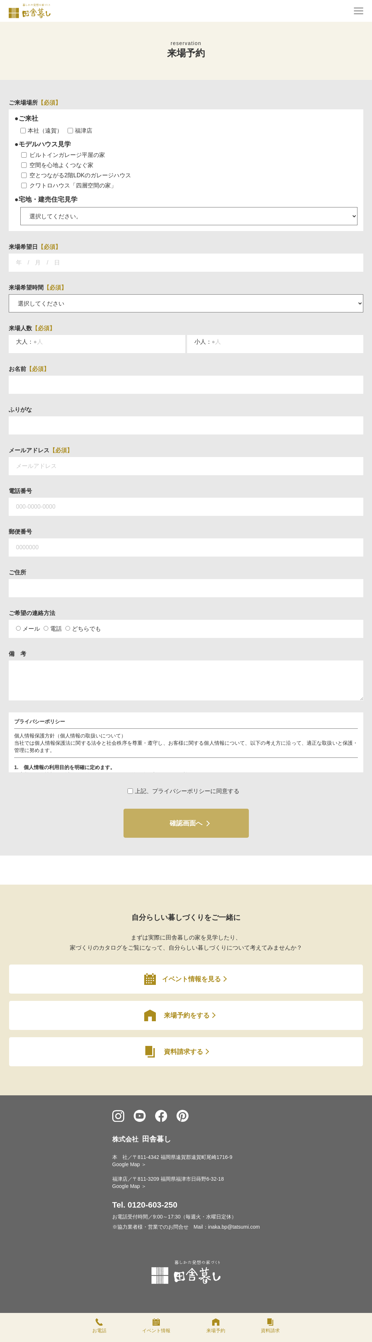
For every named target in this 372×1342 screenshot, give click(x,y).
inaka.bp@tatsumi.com (234, 1226)
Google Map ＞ (129, 1164)
